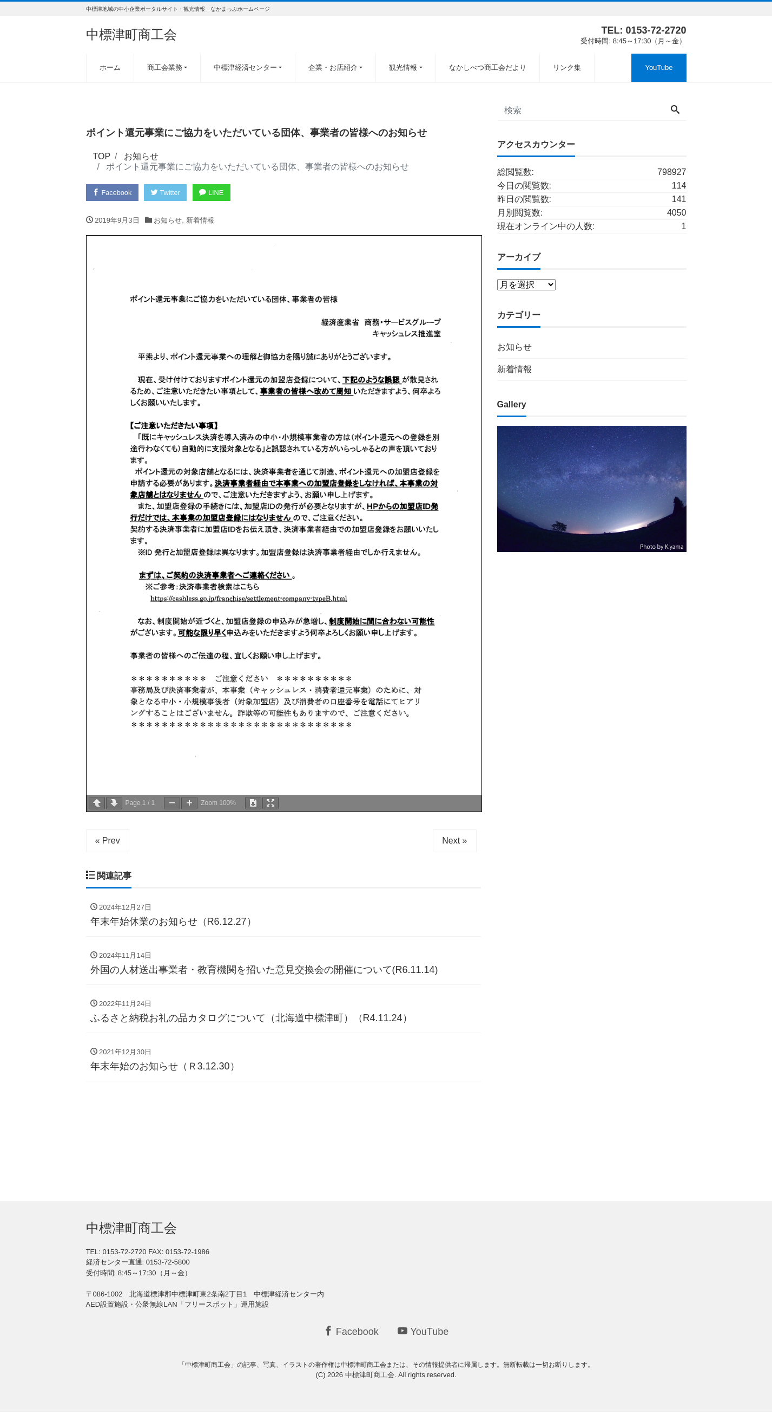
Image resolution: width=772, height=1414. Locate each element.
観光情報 (403, 67)
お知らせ (168, 221)
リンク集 (567, 67)
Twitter (167, 193)
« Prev (107, 840)
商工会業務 (164, 67)
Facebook (113, 193)
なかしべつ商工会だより (487, 67)
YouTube (658, 67)
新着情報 (200, 221)
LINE (214, 193)
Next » (454, 840)
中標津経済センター (245, 67)
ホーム (110, 67)
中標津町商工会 (131, 34)
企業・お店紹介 (333, 67)
